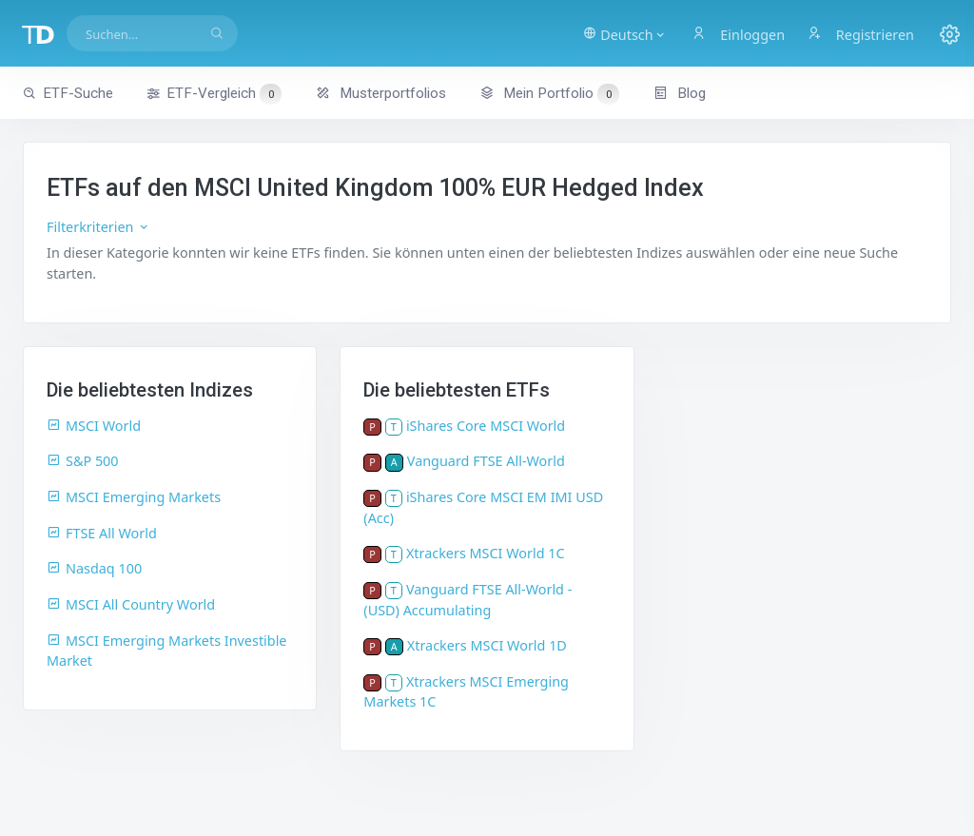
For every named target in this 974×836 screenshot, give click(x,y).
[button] (624, 33)
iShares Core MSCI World (485, 426)
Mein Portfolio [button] (549, 93)
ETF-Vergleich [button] (214, 94)
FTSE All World (102, 533)
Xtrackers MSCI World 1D (487, 645)
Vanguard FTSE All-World (486, 461)
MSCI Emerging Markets (134, 497)
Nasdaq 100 (94, 568)
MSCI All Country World (131, 604)
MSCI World (94, 426)
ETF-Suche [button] (68, 93)
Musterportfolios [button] (381, 93)
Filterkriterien (98, 227)
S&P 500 (83, 461)
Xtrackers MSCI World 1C (485, 553)
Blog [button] (679, 93)
